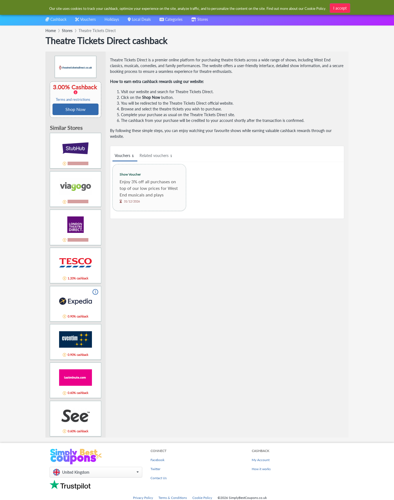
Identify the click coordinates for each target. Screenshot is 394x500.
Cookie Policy (202, 498)
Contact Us (158, 478)
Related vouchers (156, 155)
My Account (261, 460)
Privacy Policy (143, 498)
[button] (96, 472)
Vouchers (125, 155)
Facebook (157, 460)
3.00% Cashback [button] (76, 92)
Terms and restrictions (73, 99)
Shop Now (75, 109)
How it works (261, 469)
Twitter (155, 469)
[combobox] (188, 7)
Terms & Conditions (172, 498)
